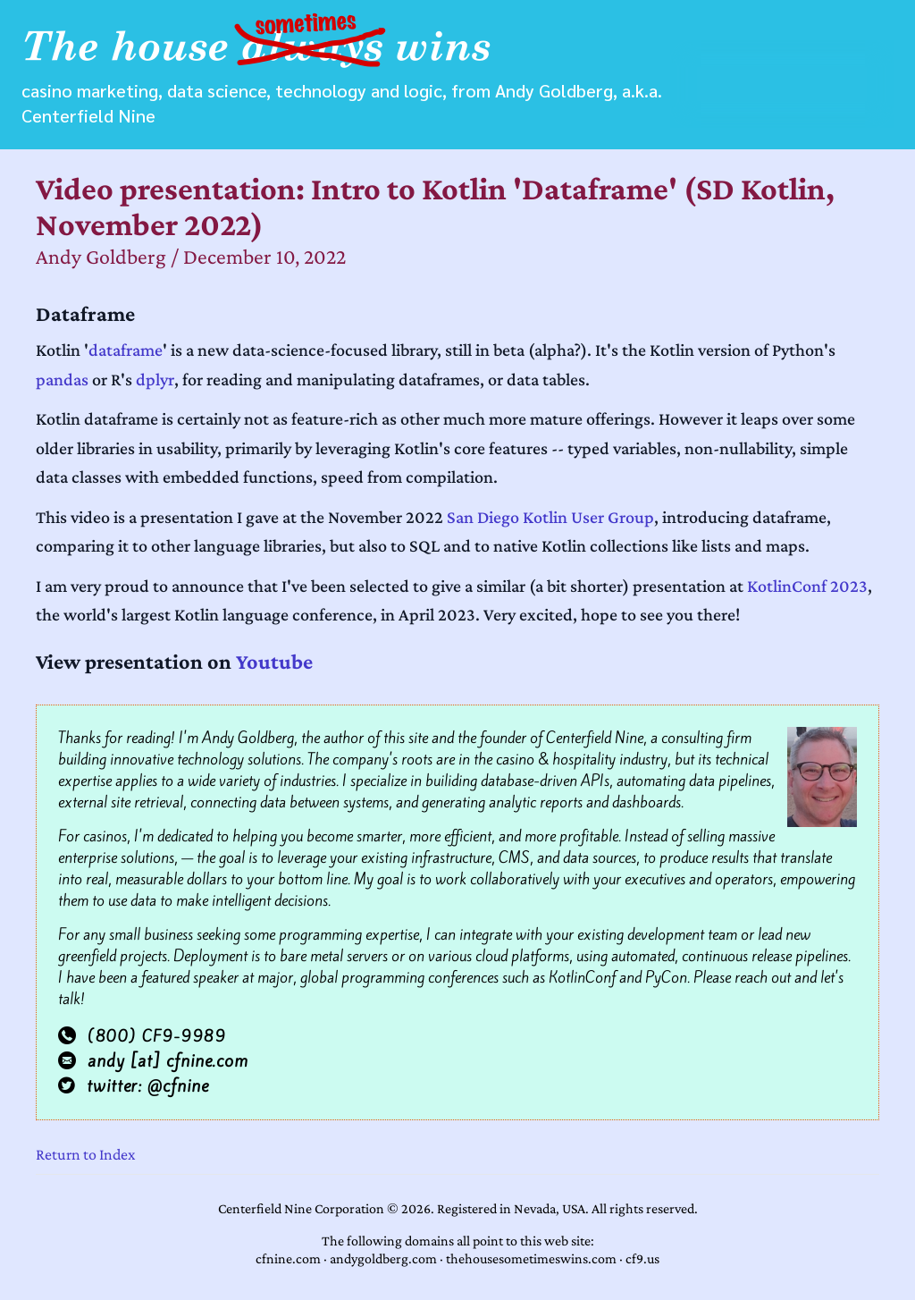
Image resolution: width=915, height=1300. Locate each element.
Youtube (274, 661)
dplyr (155, 379)
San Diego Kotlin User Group (550, 517)
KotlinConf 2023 (807, 585)
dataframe (125, 349)
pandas (62, 379)
